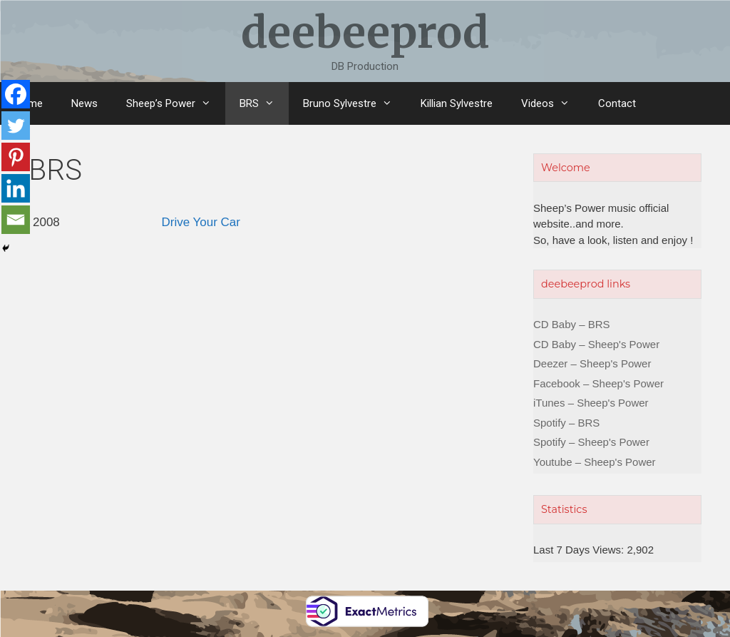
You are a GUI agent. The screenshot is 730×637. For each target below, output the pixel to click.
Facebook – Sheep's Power (598, 383)
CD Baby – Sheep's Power (596, 344)
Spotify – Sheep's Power (591, 442)
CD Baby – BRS (571, 324)
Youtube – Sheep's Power (594, 462)
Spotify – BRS (566, 423)
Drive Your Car (200, 222)
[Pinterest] (15, 157)
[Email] (15, 219)
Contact (617, 103)
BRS (264, 103)
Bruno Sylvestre (354, 103)
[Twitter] (15, 125)
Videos (552, 103)
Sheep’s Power (175, 103)
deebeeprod (365, 32)
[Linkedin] (15, 188)
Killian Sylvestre (457, 103)
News (84, 103)
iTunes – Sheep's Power (591, 403)
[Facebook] (15, 94)
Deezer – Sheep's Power (592, 363)
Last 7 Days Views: (580, 550)
